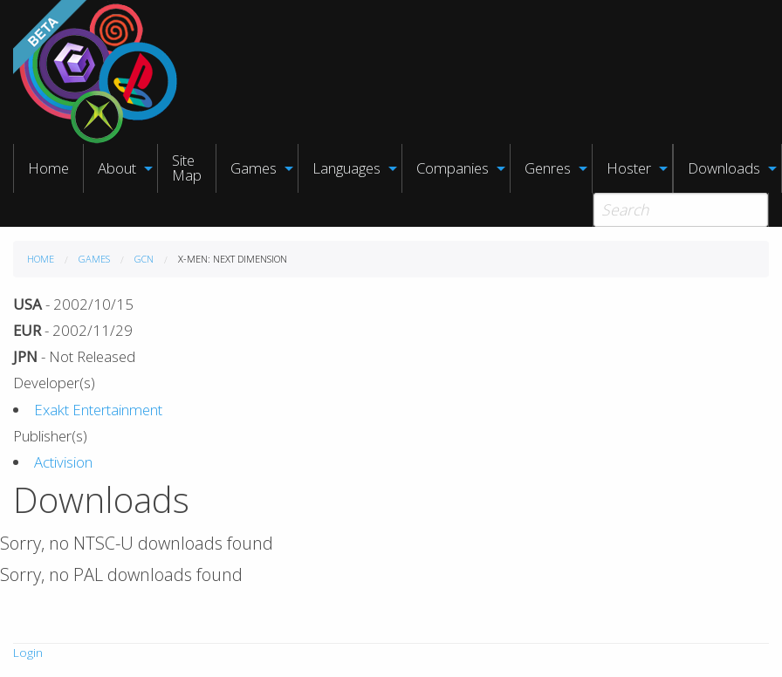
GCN (144, 258)
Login (28, 652)
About (117, 168)
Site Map (187, 167)
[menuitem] (49, 168)
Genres (548, 168)
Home (48, 168)
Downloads (724, 168)
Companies (452, 168)
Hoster (629, 168)
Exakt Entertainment (98, 410)
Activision (63, 462)
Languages (346, 168)
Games (253, 168)
